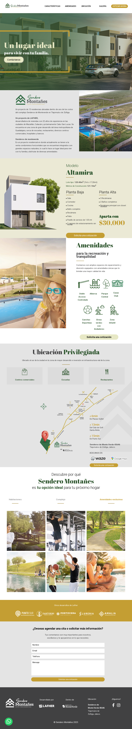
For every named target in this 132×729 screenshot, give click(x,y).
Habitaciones (15, 501)
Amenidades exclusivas (111, 501)
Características (52, 6)
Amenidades (70, 6)
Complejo (60, 501)
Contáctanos (13, 59)
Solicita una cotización (85, 235)
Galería (102, 6)
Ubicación (86, 6)
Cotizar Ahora (119, 6)
